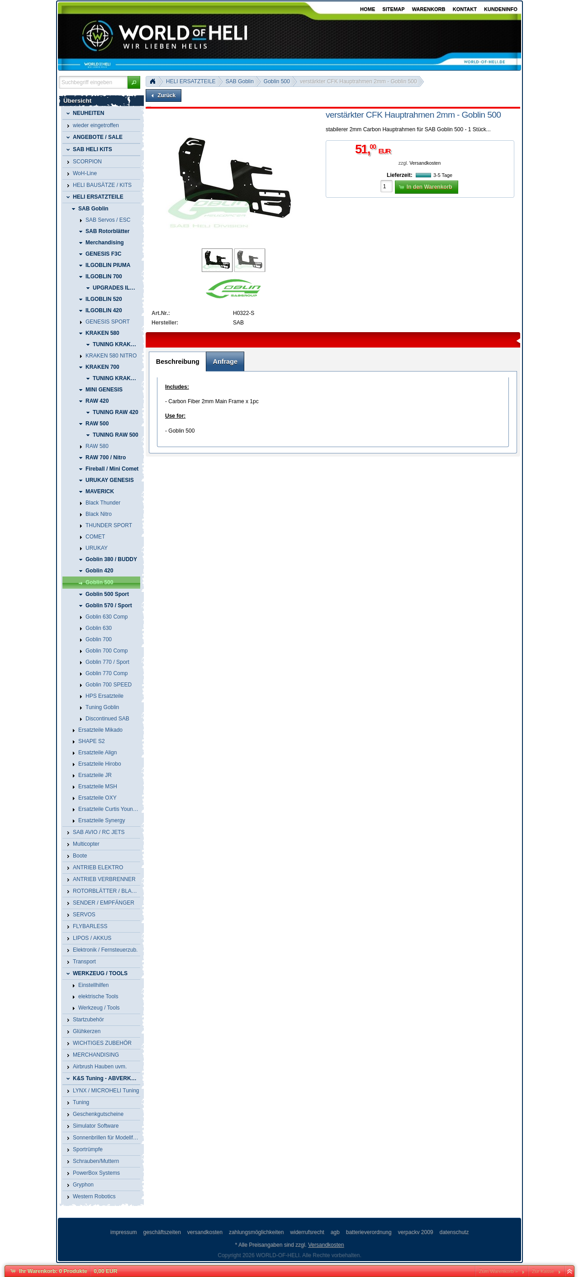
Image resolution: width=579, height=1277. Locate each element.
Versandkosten (425, 163)
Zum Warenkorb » (498, 1271)
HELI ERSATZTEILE (191, 81)
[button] (134, 82)
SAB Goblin (240, 81)
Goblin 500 (277, 81)
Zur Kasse (543, 1271)
